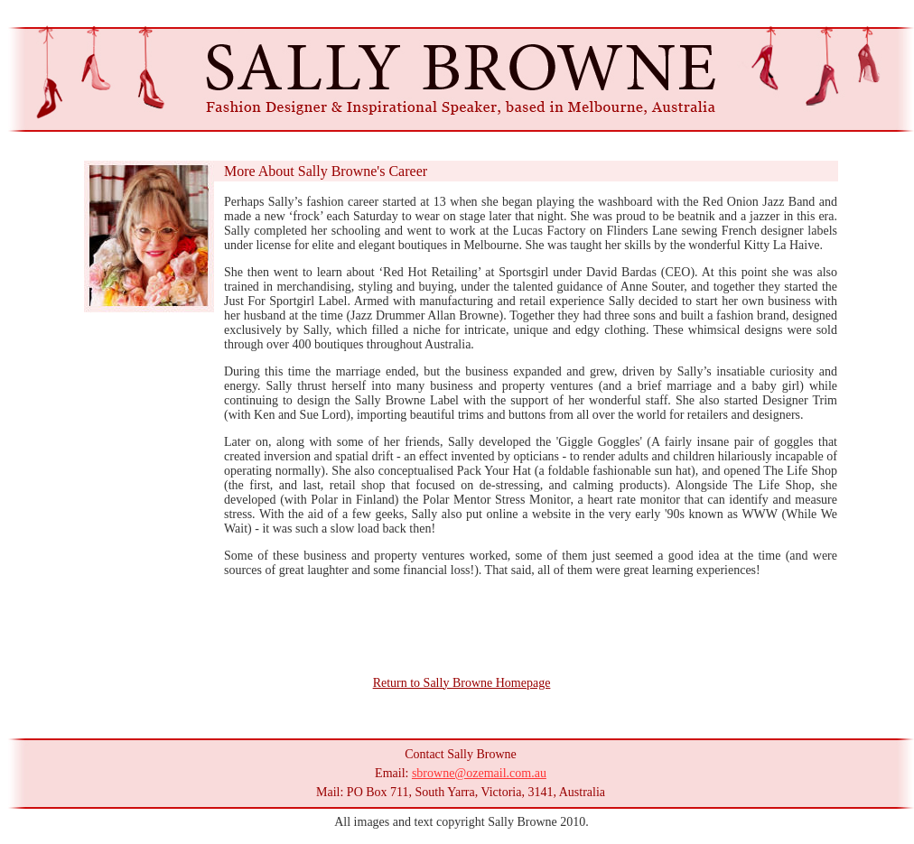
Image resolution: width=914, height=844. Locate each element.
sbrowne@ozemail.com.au (479, 773)
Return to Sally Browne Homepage (462, 683)
